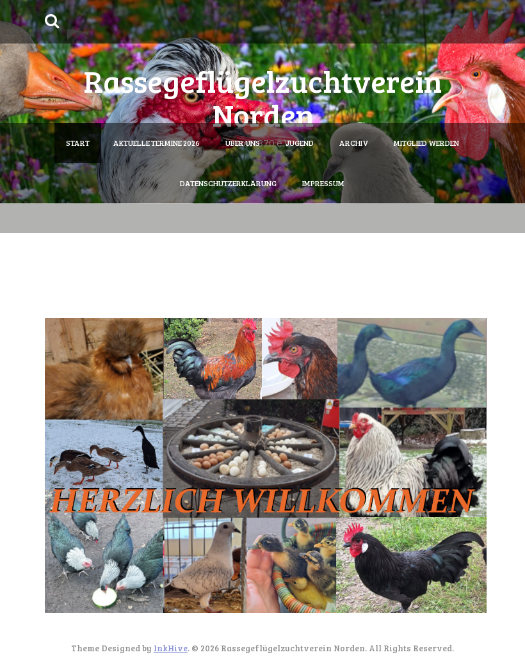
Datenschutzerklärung (228, 183)
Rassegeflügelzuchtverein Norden (262, 97)
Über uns (242, 143)
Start (78, 143)
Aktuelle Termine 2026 (156, 143)
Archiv (353, 143)
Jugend (300, 143)
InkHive (171, 648)
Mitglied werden (426, 143)
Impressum (323, 183)
